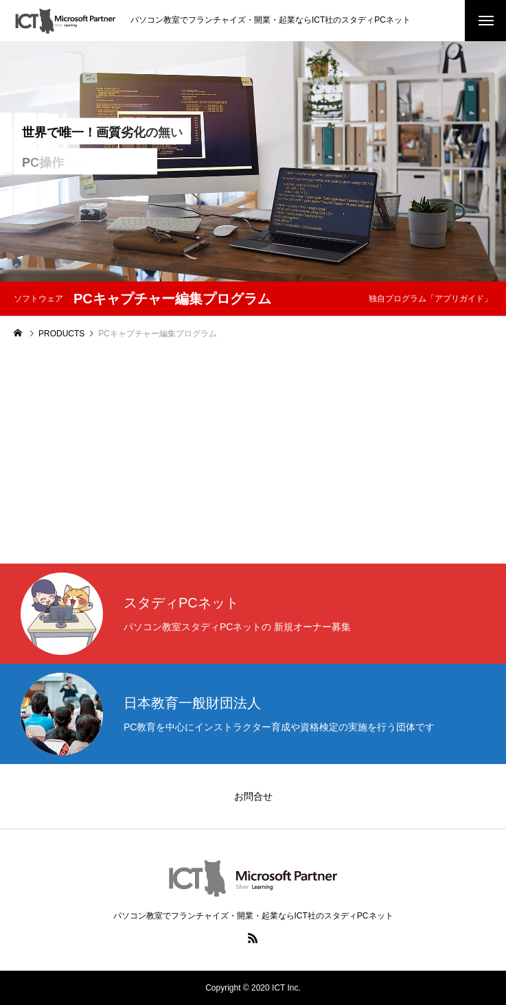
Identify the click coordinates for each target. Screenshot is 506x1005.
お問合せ (253, 796)
